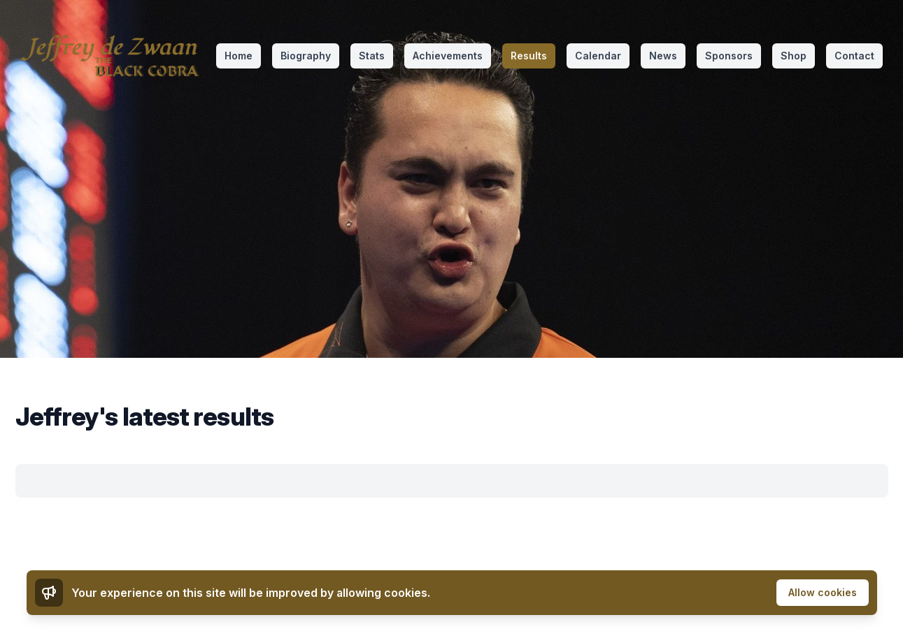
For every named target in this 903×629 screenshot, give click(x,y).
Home (239, 56)
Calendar (598, 56)
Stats (372, 56)
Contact (854, 56)
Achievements (448, 56)
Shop (793, 56)
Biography (305, 56)
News (663, 56)
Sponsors (729, 56)
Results (529, 56)
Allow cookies (822, 592)
